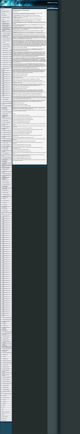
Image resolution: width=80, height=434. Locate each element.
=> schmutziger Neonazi (5, 194)
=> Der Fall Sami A (5, 169)
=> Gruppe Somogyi (5, 192)
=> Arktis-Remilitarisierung (6, 126)
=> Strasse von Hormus (5, 397)
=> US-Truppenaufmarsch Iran (6, 393)
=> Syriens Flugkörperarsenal (6, 38)
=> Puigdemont (4, 202)
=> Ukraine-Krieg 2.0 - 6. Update (7, 60)
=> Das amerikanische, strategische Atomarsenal (6, 23)
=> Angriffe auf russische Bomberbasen (5, 328)
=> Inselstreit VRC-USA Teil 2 (6, 132)
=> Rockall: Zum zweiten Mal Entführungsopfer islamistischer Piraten (6, 165)
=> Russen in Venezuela (5, 379)
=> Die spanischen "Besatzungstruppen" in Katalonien (5, 116)
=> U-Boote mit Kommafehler (6, 118)
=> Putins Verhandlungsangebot (7, 105)
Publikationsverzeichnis (5, 11)
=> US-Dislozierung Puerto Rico (7, 383)
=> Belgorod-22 (4, 323)
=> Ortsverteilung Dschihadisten (7, 138)
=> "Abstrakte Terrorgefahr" (6, 184)
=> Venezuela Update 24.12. (6, 381)
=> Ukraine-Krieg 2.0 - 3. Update (7, 54)
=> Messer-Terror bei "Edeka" (6, 157)
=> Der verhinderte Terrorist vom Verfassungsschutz (7, 159)
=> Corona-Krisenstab (5, 153)
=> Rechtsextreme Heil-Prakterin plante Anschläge (7, 188)
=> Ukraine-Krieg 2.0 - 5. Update (7, 58)
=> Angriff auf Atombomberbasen (5, 330)
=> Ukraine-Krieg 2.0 (5, 48)
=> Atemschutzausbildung (6, 40)
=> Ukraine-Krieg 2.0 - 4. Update (7, 56)
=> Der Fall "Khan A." (5, 180)
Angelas (3, 414)
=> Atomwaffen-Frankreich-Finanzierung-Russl (6, 36)
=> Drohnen (4, 42)
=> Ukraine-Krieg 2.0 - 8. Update (7, 64)
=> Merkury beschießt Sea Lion (6, 352)
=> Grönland (4, 356)
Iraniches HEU (4, 420)
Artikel (3, 19)
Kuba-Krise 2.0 (4, 418)
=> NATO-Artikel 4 (4, 354)
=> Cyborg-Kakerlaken (5, 385)
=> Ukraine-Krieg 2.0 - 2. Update (7, 52)
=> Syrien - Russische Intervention (5, 124)
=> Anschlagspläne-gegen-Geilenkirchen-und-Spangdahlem (6, 178)
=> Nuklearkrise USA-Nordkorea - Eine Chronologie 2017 (7, 27)
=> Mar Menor (4, 198)
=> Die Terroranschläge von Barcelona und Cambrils (6, 167)
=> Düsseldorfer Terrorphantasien (4, 161)
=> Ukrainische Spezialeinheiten (7, 101)
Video (3, 410)
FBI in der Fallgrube (5, 416)
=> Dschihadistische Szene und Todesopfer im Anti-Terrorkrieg (7, 141)
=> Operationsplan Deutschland (7, 319)
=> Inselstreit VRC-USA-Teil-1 (6, 130)
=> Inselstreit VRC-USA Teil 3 (6, 134)
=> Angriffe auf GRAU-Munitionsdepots (5, 350)
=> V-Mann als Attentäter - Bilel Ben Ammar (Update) (6, 147)
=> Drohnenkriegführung (5, 44)
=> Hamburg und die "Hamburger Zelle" (5, 186)
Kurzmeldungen (4, 15)
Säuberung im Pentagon (5, 412)
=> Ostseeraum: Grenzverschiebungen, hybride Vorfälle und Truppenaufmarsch (6, 346)
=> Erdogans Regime (5, 120)
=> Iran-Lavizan (4, 395)
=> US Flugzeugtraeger (5, 389)
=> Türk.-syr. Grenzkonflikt (6, 122)
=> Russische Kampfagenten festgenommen (6, 334)
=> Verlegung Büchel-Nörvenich (7, 317)
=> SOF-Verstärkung (5, 387)
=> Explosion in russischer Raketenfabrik (6, 322)
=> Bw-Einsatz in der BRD (6, 46)
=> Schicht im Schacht (5, 200)
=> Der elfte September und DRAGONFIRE (6, 207)
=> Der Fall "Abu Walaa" (5, 182)
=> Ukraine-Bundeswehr (5, 97)
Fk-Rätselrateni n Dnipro (5, 17)
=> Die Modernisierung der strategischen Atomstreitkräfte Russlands (6, 30)
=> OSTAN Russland (5, 99)
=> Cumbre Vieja (4, 204)
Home (3, 9)
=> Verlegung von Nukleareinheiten (4, 108)
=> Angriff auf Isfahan (5, 338)
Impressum (3, 13)
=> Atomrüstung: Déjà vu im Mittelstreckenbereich (6, 25)
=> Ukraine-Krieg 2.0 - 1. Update (7, 50)
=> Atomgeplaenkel (5, 358)
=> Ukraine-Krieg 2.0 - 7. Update (7, 62)
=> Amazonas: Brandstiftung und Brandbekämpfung (7, 196)
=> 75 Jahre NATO (5, 325)
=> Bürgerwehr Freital (5, 190)
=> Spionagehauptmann (5, 340)
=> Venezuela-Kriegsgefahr (6, 377)
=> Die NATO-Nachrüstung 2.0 (6, 348)
